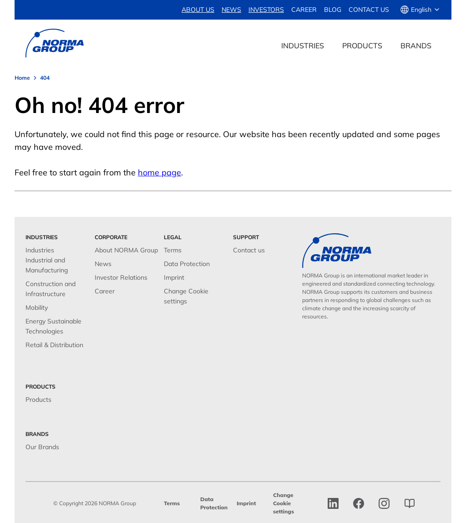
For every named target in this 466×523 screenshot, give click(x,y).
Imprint (174, 277)
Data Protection (187, 264)
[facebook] (358, 503)
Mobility (36, 307)
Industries (39, 250)
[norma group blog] (409, 503)
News (103, 264)
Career (304, 9)
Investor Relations (121, 277)
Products (38, 399)
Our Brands (42, 447)
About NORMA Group (126, 250)
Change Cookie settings (283, 503)
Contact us (369, 9)
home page (159, 172)
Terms (173, 250)
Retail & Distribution (54, 345)
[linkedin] (333, 503)
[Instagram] (384, 503)
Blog (332, 9)
